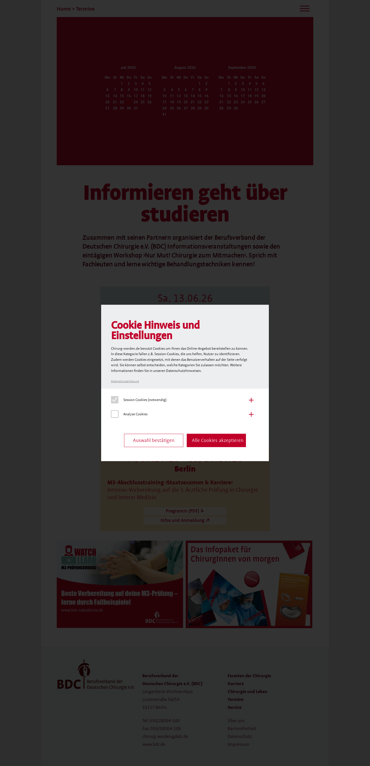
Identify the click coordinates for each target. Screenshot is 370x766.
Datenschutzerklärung (125, 381)
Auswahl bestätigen (153, 440)
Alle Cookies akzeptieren (217, 440)
